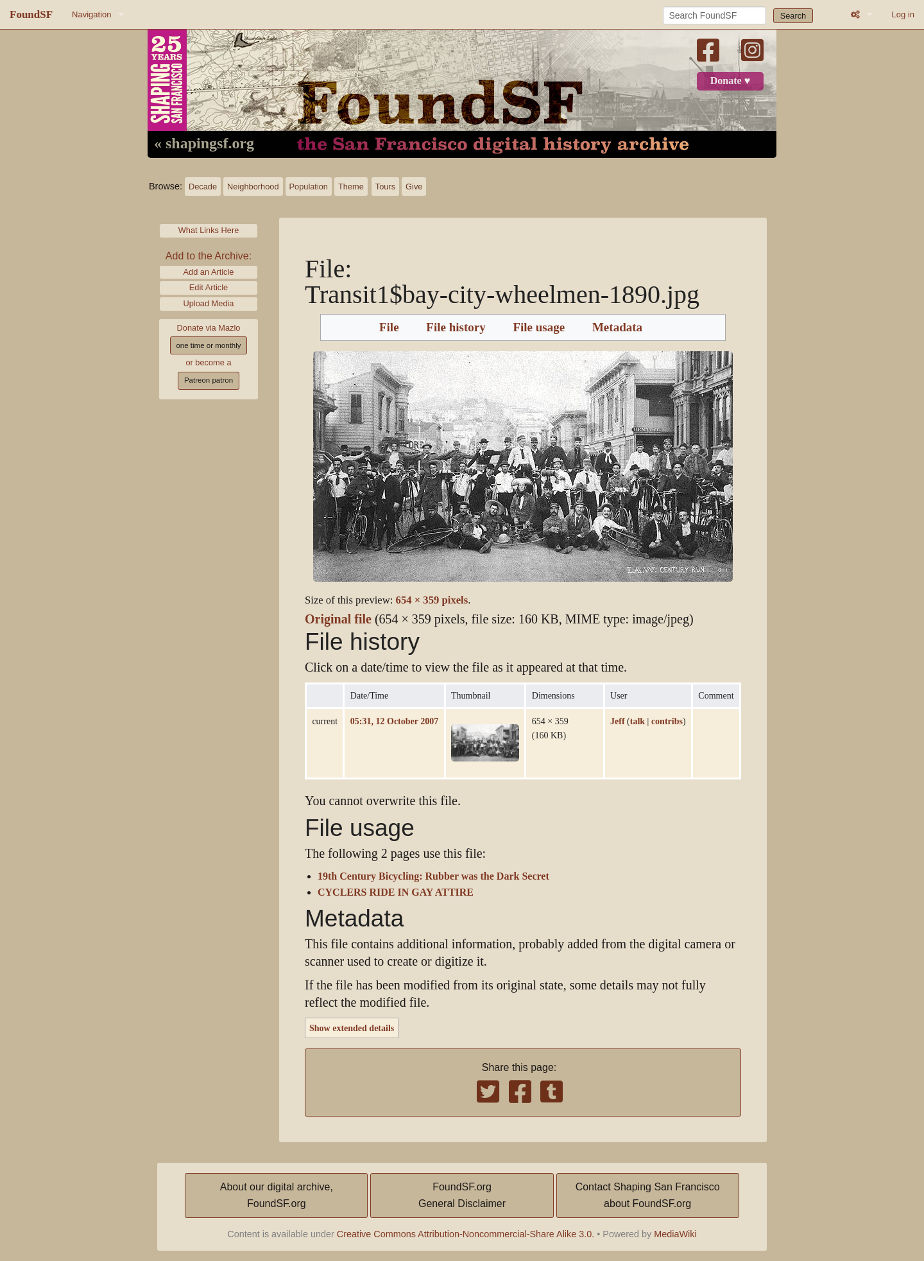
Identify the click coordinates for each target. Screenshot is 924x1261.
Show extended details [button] (351, 1028)
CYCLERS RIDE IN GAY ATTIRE (396, 892)
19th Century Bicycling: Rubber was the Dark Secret (433, 876)
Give (414, 186)
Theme (351, 186)
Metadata (617, 327)
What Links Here (208, 230)
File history (455, 327)
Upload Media (209, 303)
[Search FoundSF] (714, 15)
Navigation (91, 14)
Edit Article (208, 287)
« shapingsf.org (204, 143)
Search (793, 16)
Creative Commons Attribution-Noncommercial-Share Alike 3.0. (466, 1234)
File (389, 327)
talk (637, 721)
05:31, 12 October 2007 (394, 721)
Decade (203, 186)
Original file (338, 619)
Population (308, 186)
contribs (667, 721)
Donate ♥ (730, 81)
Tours (385, 186)
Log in (903, 14)
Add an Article (209, 272)
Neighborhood (252, 186)
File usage (539, 327)
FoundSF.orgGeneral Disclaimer (462, 1195)
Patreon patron (208, 380)
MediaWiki (675, 1234)
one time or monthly (208, 345)
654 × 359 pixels (432, 600)
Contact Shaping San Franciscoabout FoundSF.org (648, 1195)
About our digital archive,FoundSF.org (276, 1195)
